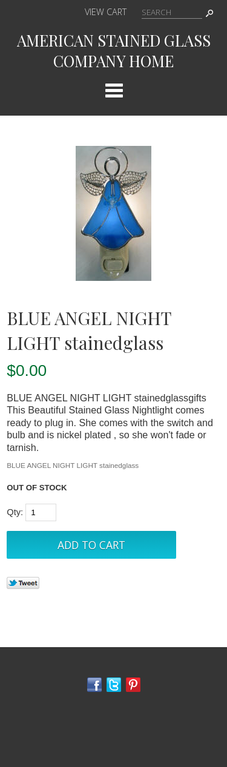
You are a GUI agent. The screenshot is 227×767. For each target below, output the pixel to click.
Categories (113, 90)
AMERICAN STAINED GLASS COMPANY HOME (114, 50)
